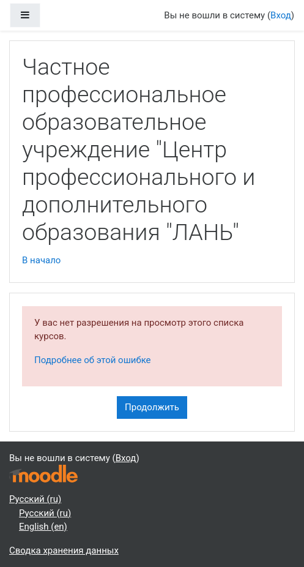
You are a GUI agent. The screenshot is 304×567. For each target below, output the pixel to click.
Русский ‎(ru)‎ (35, 499)
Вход (280, 15)
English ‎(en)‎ (43, 526)
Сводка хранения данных (64, 550)
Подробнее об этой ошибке (92, 360)
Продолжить (152, 407)
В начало (41, 260)
